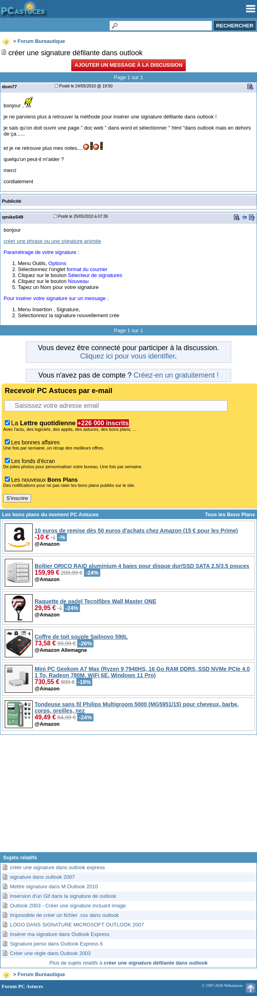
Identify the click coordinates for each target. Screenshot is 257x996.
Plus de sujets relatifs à (128, 963)
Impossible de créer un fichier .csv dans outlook (64, 915)
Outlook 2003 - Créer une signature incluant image (68, 906)
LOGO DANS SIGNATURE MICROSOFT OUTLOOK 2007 (77, 925)
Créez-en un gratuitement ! (176, 375)
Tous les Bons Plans (230, 514)
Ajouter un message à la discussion (128, 65)
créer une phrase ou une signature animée (52, 241)
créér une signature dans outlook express (57, 867)
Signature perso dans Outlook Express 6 (56, 944)
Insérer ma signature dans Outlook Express (59, 934)
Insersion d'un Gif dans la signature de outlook (63, 896)
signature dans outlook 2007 (42, 877)
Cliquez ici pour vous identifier (127, 356)
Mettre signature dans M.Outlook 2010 (54, 886)
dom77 (9, 86)
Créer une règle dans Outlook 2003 (50, 953)
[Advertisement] (128, 796)
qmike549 (12, 216)
